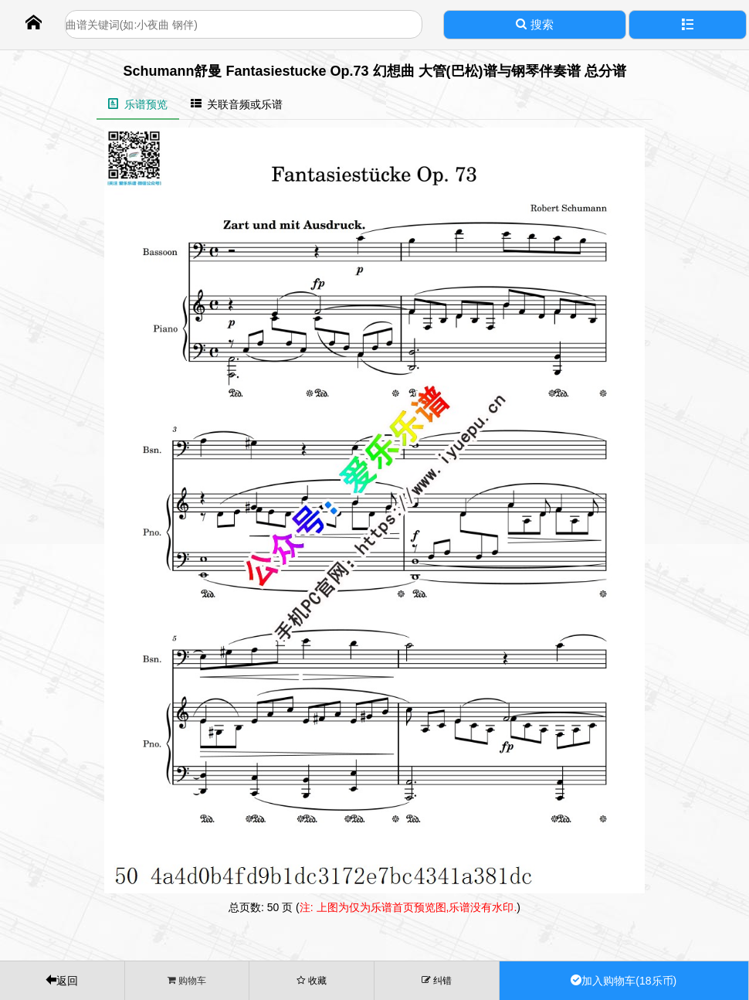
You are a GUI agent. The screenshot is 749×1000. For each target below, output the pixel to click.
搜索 (534, 24)
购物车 (187, 980)
